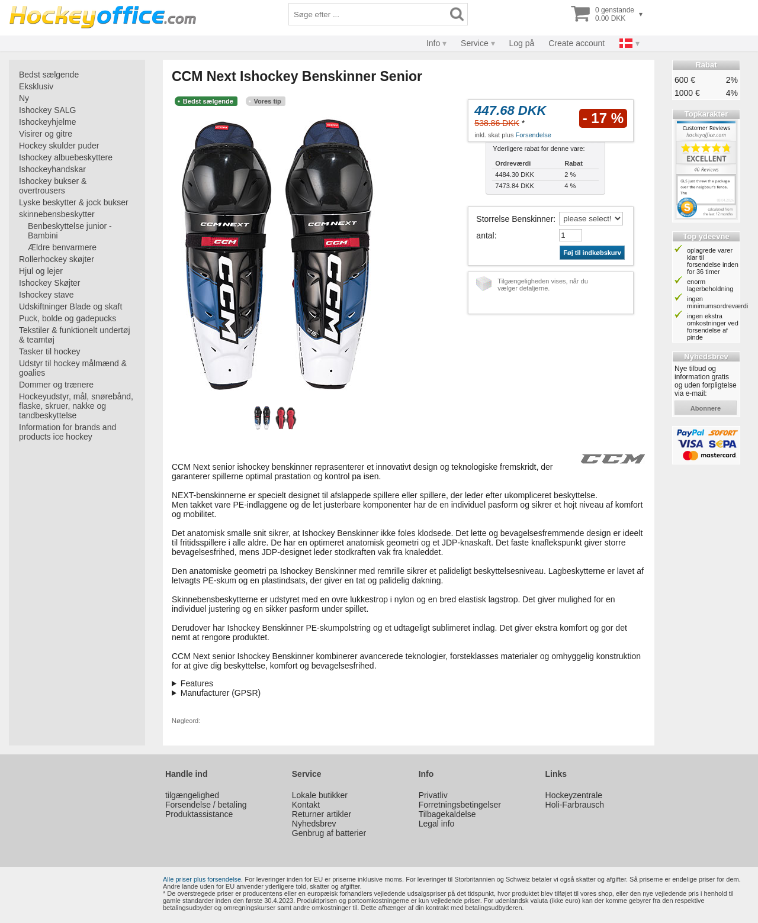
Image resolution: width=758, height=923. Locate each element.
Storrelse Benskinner (514, 219)
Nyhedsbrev (314, 823)
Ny (24, 98)
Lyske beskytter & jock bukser (74, 202)
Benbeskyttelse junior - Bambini (70, 230)
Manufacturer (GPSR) (221, 693)
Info (433, 43)
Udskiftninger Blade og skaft (70, 306)
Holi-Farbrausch (575, 804)
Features (197, 683)
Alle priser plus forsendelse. (203, 879)
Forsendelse (533, 134)
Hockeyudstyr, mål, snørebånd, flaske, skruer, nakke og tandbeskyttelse (76, 406)
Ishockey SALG (47, 110)
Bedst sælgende (49, 74)
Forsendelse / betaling (206, 804)
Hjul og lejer (41, 271)
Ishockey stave (46, 294)
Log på (522, 43)
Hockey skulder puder (59, 145)
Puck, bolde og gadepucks (67, 318)
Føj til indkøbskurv (592, 252)
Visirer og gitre (45, 133)
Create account (576, 43)
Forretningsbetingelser (460, 804)
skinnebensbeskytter (57, 214)
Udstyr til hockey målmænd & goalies (73, 368)
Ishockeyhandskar (52, 169)
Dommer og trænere (56, 384)
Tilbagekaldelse (447, 814)
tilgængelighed (192, 795)
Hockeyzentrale (574, 795)
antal (485, 235)
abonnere (705, 408)
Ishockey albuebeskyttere (66, 157)
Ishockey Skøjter (49, 283)
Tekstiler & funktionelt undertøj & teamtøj (74, 334)
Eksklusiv (36, 86)
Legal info (437, 823)
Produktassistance (199, 814)
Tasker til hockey (49, 351)
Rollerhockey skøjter (56, 259)
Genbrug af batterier (329, 833)
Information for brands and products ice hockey (67, 431)
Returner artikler (321, 814)
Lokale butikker (320, 795)
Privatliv (433, 795)
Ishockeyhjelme (47, 122)
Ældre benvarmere (62, 247)
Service (475, 43)
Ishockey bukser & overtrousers (52, 185)
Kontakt (306, 804)
